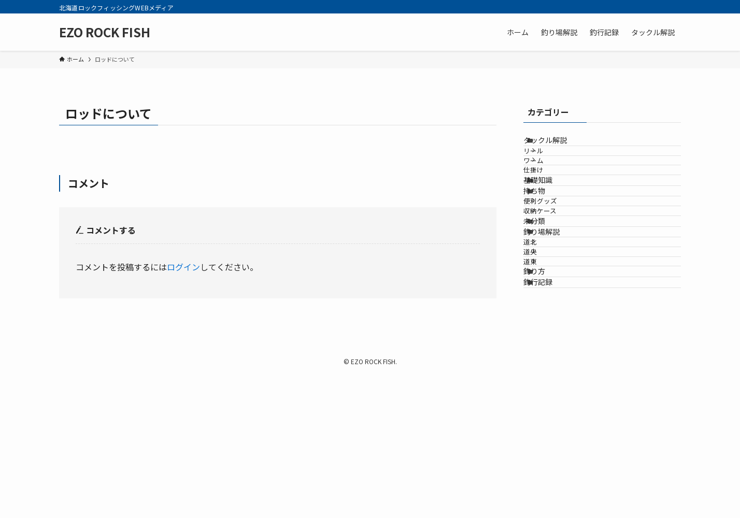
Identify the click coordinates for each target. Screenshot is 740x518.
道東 (546, 388)
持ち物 (547, 246)
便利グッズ (557, 267)
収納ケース (556, 287)
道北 (546, 349)
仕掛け (550, 205)
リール (550, 166)
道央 (546, 369)
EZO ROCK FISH (104, 32)
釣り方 (547, 409)
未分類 (547, 307)
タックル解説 (558, 145)
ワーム (550, 186)
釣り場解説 (554, 329)
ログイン (183, 267)
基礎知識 (550, 225)
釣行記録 (550, 430)
